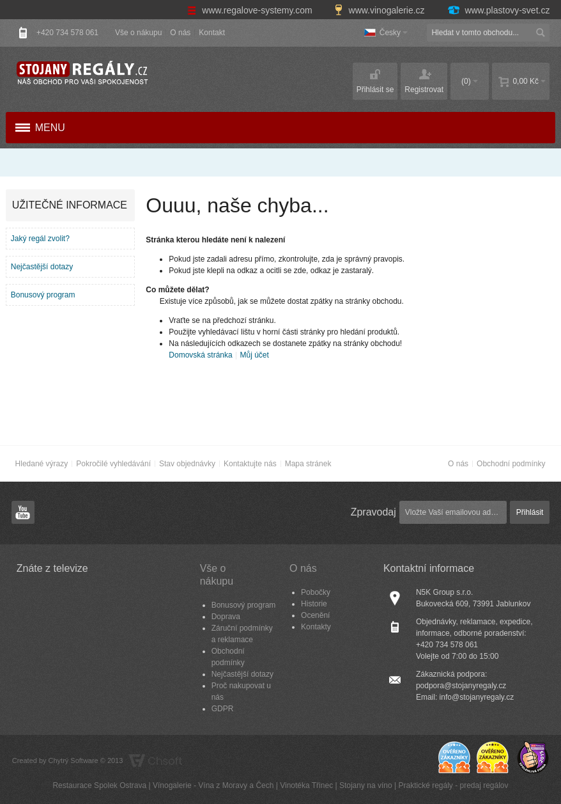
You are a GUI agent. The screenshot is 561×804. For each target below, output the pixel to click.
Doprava (225, 616)
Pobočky (315, 592)
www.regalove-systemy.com (250, 10)
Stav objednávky (187, 463)
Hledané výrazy (41, 463)
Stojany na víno (365, 785)
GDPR (222, 708)
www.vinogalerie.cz (380, 10)
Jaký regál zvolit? (40, 238)
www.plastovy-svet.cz (498, 10)
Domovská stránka (200, 355)
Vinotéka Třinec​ (306, 785)
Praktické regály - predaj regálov (453, 785)
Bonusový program (43, 294)
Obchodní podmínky (511, 463)
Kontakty (316, 626)
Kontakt (212, 32)
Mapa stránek (308, 463)
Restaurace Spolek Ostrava (99, 785)
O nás (180, 32)
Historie (314, 603)
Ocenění (315, 615)
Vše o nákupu (138, 32)
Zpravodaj (373, 512)
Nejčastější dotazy (42, 266)
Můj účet (254, 355)
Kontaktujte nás (250, 463)
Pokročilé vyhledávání (113, 463)
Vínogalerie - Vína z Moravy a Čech (213, 785)
